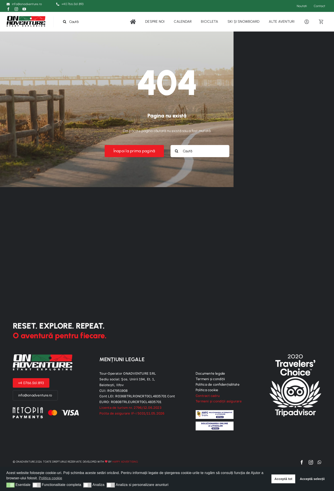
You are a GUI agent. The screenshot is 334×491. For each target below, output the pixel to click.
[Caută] (76, 21)
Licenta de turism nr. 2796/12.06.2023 (130, 407)
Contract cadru (208, 396)
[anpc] (215, 412)
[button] (10, 485)
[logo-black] (27, 18)
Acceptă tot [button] (283, 479)
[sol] (215, 423)
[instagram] (16, 9)
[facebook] (8, 9)
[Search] (64, 21)
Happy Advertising (125, 461)
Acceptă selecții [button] (312, 479)
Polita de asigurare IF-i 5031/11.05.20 (132, 413)
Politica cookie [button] (50, 478)
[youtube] (24, 9)
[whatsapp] (319, 462)
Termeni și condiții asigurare (219, 401)
